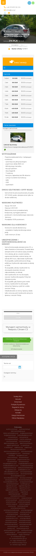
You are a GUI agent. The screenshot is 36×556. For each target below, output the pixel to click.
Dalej (18, 317)
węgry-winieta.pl (24, 534)
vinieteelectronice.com (11, 498)
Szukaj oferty (18, 396)
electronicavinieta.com (18, 449)
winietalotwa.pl (11, 516)
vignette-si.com (13, 492)
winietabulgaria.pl (26, 510)
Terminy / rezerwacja (18, 62)
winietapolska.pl (25, 518)
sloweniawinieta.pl (25, 480)
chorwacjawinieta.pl (11, 439)
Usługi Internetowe (18, 415)
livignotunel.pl (11, 459)
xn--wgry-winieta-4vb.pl (18, 540)
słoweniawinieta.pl (12, 484)
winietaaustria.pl (22, 506)
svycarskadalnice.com (10, 482)
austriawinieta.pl (24, 429)
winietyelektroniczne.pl (11, 530)
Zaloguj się (18, 410)
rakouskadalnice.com (11, 472)
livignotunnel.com (24, 459)
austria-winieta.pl (11, 429)
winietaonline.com (12, 518)
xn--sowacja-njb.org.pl (18, 536)
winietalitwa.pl (24, 514)
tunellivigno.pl (25, 484)
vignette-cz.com (11, 488)
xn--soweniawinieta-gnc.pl (18, 538)
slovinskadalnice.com (11, 478)
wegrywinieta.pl (26, 498)
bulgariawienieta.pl (26, 433)
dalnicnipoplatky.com (11, 443)
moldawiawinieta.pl (26, 465)
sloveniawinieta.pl (26, 474)
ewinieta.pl (26, 453)
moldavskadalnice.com (10, 465)
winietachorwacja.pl (11, 512)
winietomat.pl (24, 526)
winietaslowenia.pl (25, 522)
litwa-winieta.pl (12, 457)
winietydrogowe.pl (23, 528)
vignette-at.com (11, 486)
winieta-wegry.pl (11, 504)
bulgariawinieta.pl (10, 435)
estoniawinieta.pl (26, 451)
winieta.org (11, 506)
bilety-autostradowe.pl (10, 433)
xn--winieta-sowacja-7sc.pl (18, 542)
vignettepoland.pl (14, 494)
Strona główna (14, 45)
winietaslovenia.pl (25, 520)
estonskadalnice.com (13, 453)
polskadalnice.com (24, 470)
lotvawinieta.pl (12, 461)
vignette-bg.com (24, 486)
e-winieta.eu (8, 447)
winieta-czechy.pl (24, 500)
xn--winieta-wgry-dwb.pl (18, 544)
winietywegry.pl (10, 532)
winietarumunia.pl (11, 520)
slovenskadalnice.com (18, 476)
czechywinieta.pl (11, 441)
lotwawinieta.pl (24, 461)
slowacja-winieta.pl (26, 478)
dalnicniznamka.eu (26, 443)
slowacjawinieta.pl (11, 480)
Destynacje (18, 402)
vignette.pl (24, 492)
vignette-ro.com (25, 490)
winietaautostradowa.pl (11, 510)
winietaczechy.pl (25, 512)
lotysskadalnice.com (10, 463)
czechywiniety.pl (24, 441)
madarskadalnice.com (25, 463)
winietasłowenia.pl (25, 524)
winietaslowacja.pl (11, 522)
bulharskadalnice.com (25, 435)
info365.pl (12, 455)
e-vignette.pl (25, 445)
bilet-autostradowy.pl (18, 431)
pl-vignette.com (11, 470)
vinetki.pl (25, 494)
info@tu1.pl (10, 10)
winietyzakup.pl (12, 534)
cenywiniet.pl (23, 437)
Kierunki (18, 399)
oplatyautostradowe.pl (25, 468)
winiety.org (11, 528)
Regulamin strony (18, 407)
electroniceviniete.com (11, 451)
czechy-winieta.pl (25, 439)
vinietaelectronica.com (18, 496)
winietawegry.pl (12, 526)
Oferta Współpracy (18, 418)
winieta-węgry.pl (24, 504)
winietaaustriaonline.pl (18, 508)
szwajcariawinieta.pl (26, 482)
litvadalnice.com (22, 455)
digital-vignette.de (13, 445)
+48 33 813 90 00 (13, 7)
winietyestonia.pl (26, 530)
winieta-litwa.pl (11, 502)
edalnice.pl (28, 447)
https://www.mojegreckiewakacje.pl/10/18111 (18, 147)
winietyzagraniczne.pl (24, 532)
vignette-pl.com (24, 488)
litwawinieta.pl (24, 457)
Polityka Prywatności (18, 404)
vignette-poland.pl (11, 490)
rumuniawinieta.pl (26, 472)
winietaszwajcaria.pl (11, 524)
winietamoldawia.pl (24, 516)
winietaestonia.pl (12, 514)
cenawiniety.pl (12, 437)
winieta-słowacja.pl (24, 502)
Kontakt (18, 413)
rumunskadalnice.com (11, 474)
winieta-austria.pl (11, 500)
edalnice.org (18, 447)
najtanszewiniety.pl (9, 468)
